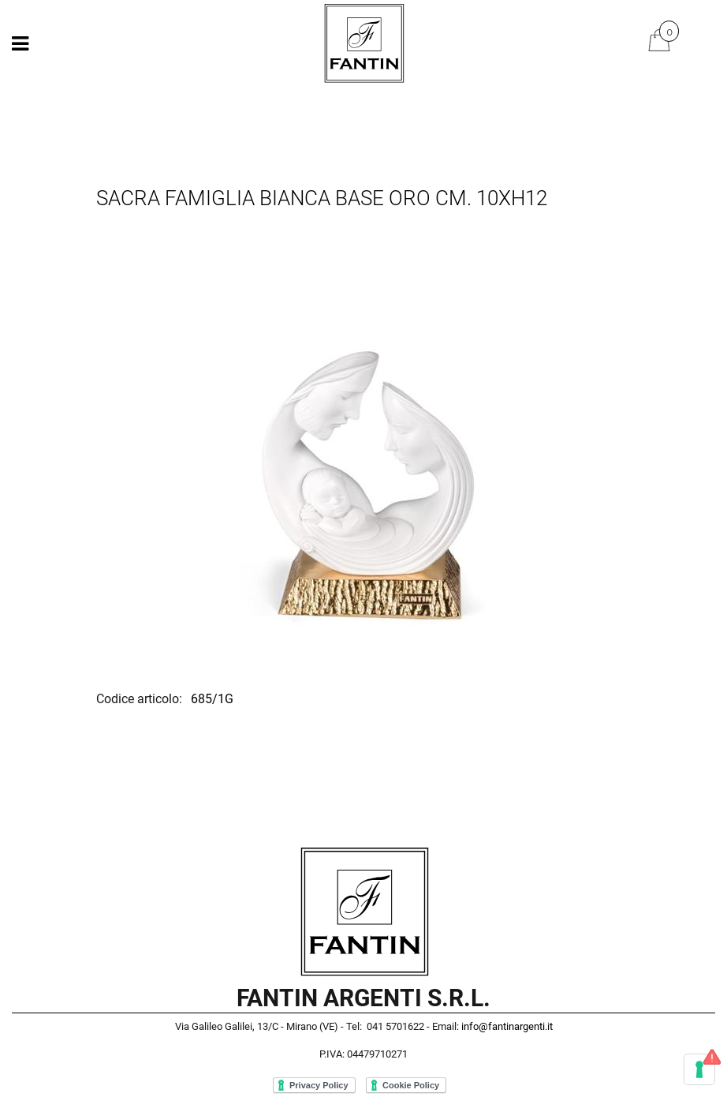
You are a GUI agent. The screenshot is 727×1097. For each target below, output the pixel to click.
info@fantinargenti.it (507, 1026)
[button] (363, 453)
